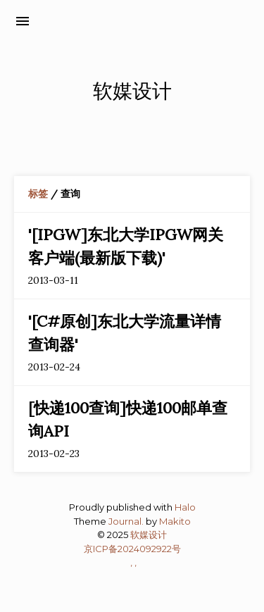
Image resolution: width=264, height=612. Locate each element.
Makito (175, 521)
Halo (185, 507)
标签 (38, 193)
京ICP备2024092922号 (132, 548)
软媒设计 (148, 534)
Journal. (126, 521)
